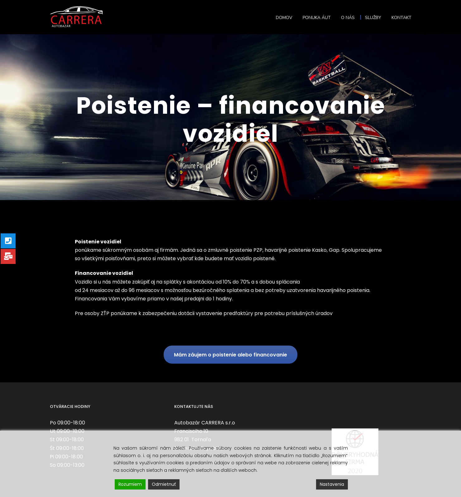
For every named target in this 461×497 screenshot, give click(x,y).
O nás (348, 18)
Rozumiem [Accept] (130, 484)
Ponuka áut (317, 18)
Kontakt (401, 18)
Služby (373, 18)
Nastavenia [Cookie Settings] (332, 484)
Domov (284, 18)
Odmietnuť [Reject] (164, 484)
